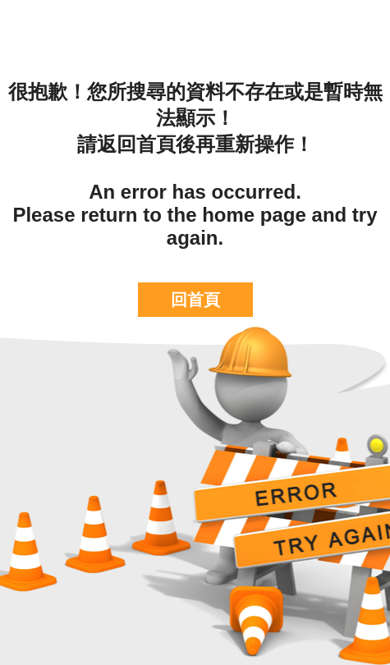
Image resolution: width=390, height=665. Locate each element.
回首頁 (195, 300)
